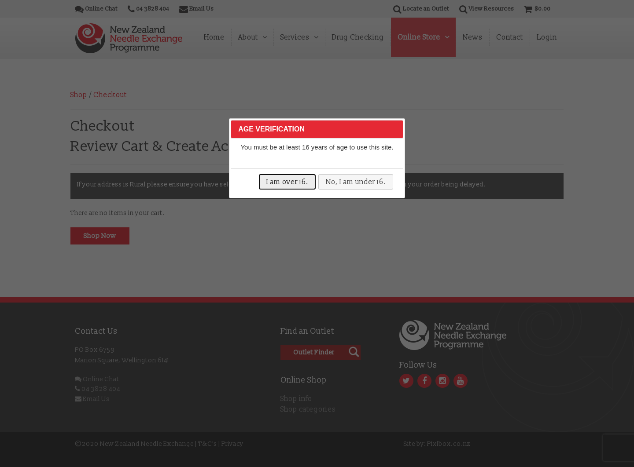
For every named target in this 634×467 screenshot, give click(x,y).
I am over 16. (287, 182)
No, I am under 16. (356, 182)
